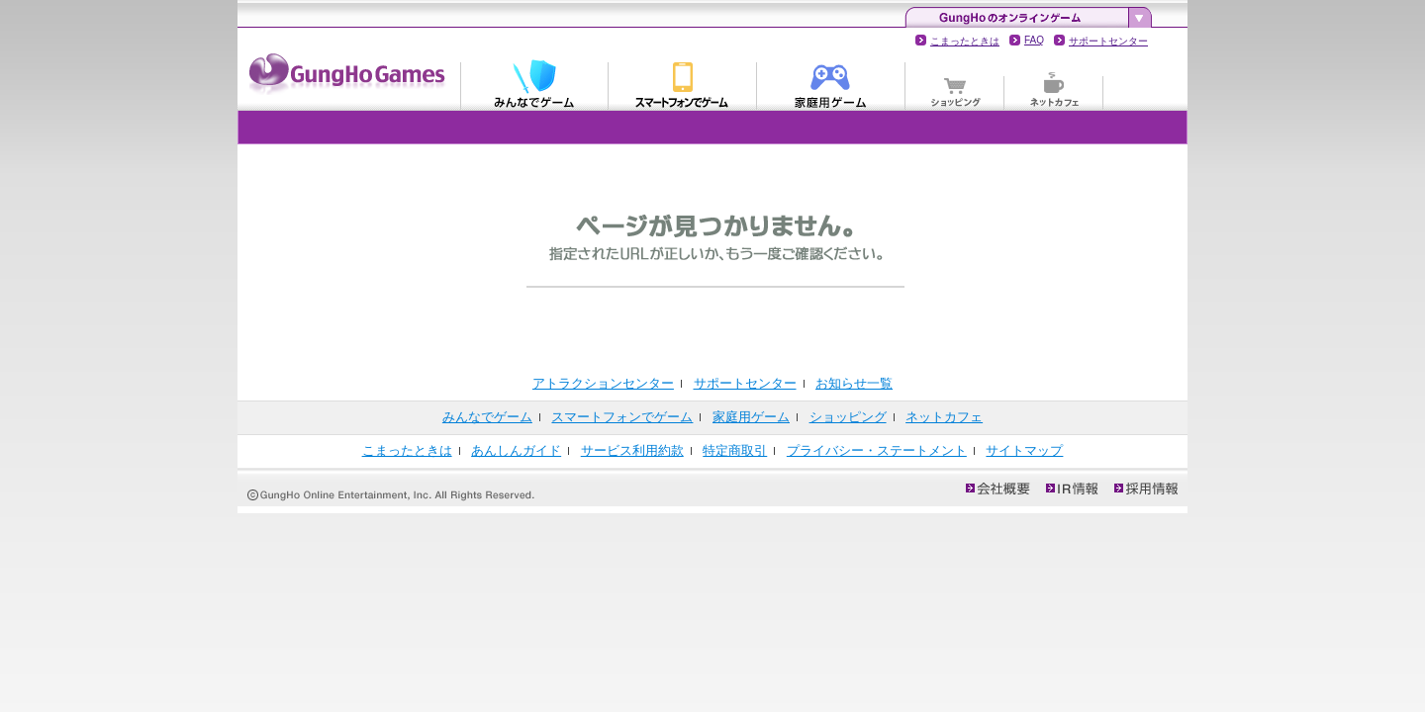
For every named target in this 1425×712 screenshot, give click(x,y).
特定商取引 (735, 450)
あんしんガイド (516, 450)
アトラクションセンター (603, 383)
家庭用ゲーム (831, 83)
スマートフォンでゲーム (683, 83)
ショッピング (954, 83)
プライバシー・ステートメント (877, 450)
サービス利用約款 (632, 450)
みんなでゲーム (534, 83)
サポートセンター (1108, 41)
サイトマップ (1024, 450)
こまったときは (964, 41)
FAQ (1034, 40)
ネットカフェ (1053, 83)
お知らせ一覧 (854, 383)
